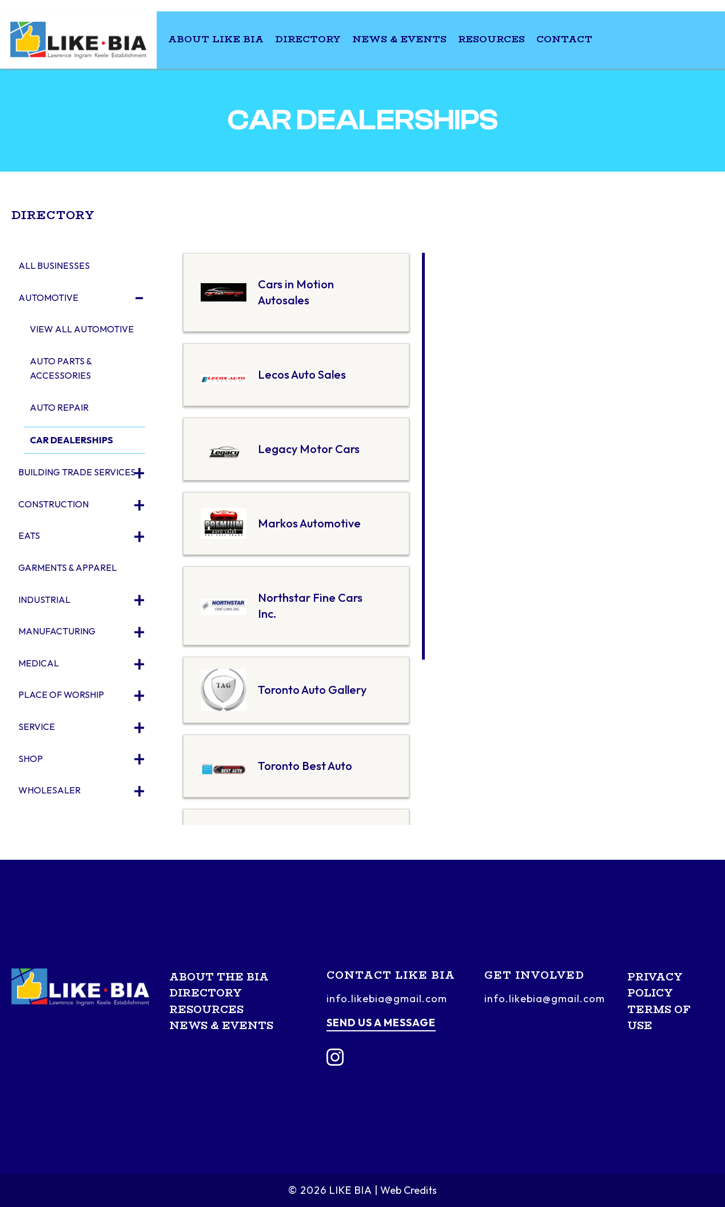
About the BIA (219, 977)
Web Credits (408, 1190)
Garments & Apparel (67, 567)
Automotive (48, 297)
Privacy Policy (655, 985)
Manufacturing (56, 631)
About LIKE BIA (216, 39)
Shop (30, 758)
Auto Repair (59, 407)
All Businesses (54, 265)
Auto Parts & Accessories (60, 368)
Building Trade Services (77, 472)
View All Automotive (82, 329)
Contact (564, 39)
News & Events (399, 39)
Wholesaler (49, 790)
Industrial (44, 599)
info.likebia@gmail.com (386, 998)
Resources (491, 39)
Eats (29, 535)
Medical (38, 663)
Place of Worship (61, 694)
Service (36, 726)
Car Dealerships (71, 440)
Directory (308, 39)
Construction (53, 504)
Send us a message (381, 1022)
